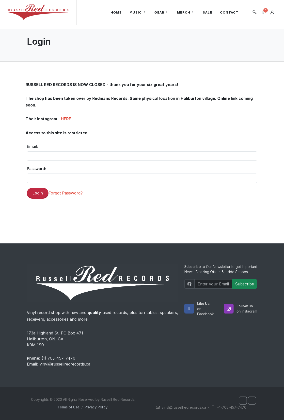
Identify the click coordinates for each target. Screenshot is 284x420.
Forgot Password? (65, 193)
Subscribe (244, 283)
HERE (66, 118)
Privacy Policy (96, 407)
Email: (32, 146)
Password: (36, 168)
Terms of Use (68, 407)
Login (37, 193)
